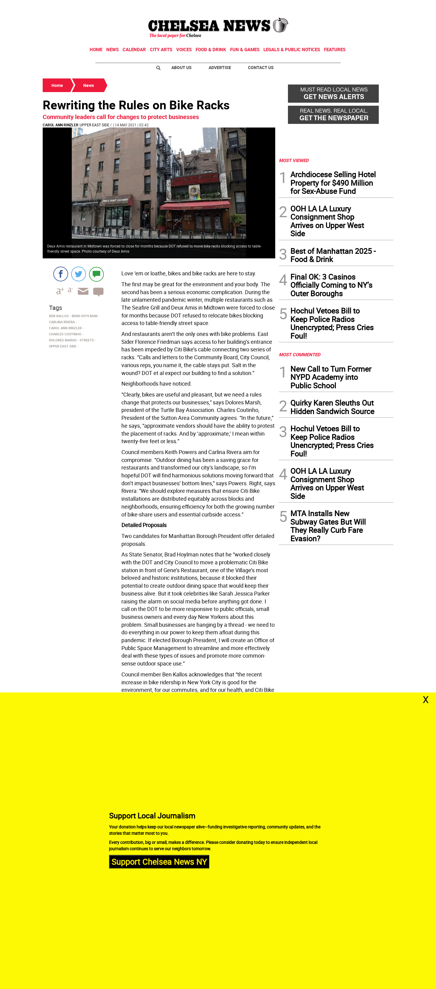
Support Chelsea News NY (159, 861)
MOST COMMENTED (299, 354)
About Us (181, 67)
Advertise (220, 67)
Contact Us (261, 67)
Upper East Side (94, 124)
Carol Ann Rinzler (60, 124)
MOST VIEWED (294, 160)
